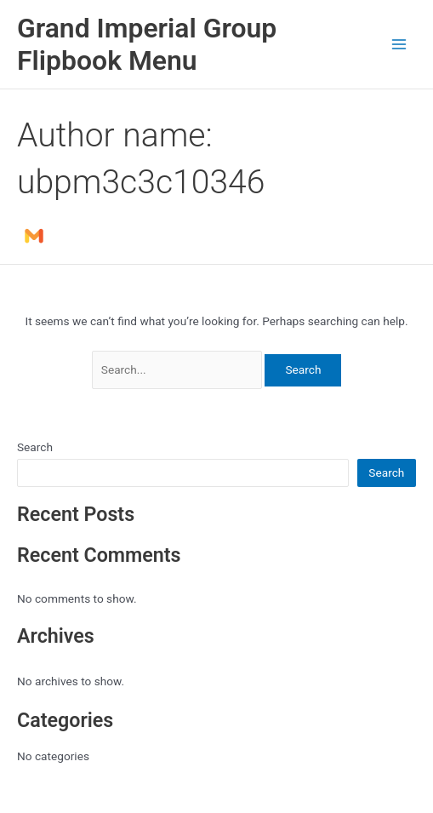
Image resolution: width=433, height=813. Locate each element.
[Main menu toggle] (399, 44)
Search (35, 447)
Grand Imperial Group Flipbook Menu (146, 44)
